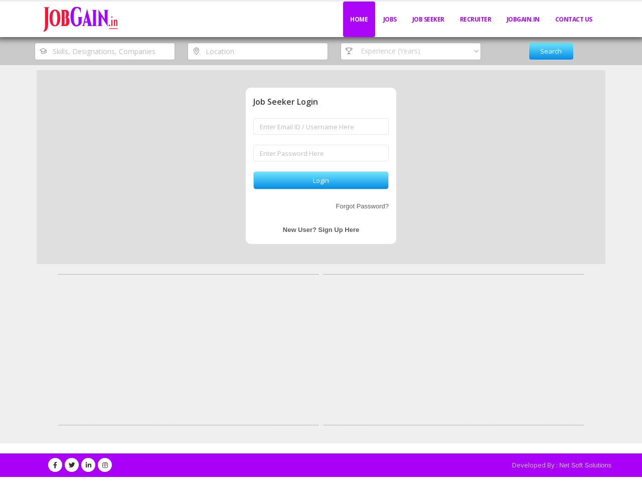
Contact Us (573, 19)
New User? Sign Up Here (321, 229)
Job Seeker (428, 19)
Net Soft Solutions (585, 465)
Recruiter (476, 19)
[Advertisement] (188, 350)
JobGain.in (523, 19)
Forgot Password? (362, 206)
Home (359, 19)
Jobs (390, 19)
